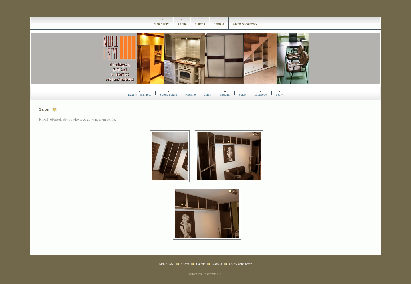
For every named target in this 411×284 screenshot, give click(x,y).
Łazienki (225, 94)
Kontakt (218, 23)
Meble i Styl (161, 23)
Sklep (242, 94)
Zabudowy (260, 94)
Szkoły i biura (168, 94)
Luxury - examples (139, 94)
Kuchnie (190, 94)
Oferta (182, 23)
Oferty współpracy (245, 23)
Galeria (200, 23)
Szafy (279, 94)
